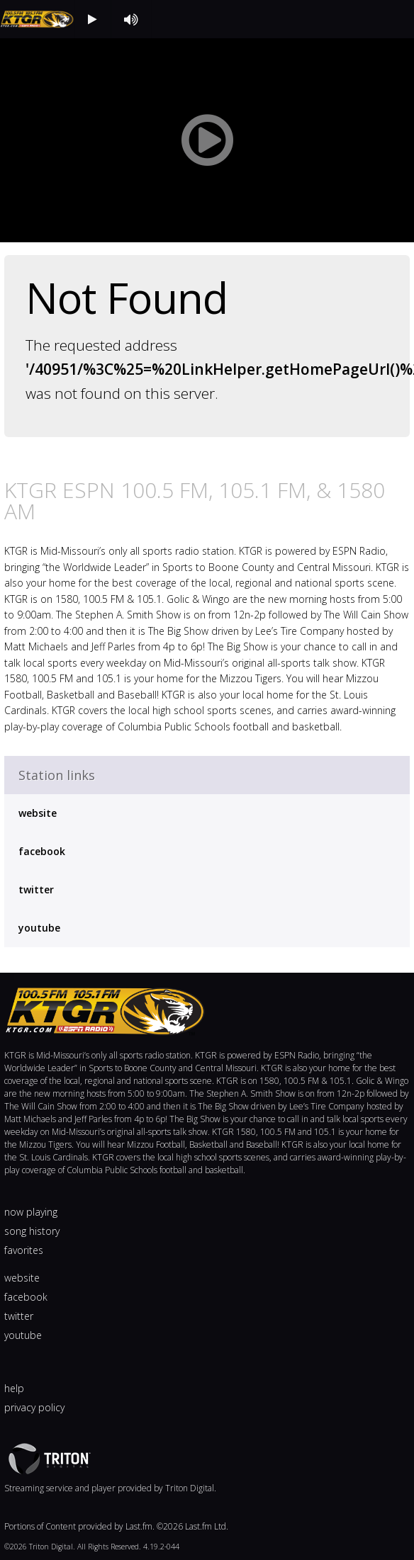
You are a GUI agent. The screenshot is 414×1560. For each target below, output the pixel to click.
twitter (36, 889)
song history (32, 1231)
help (14, 1388)
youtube (39, 927)
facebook (41, 851)
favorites (23, 1250)
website (37, 813)
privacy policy (34, 1407)
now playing (30, 1212)
